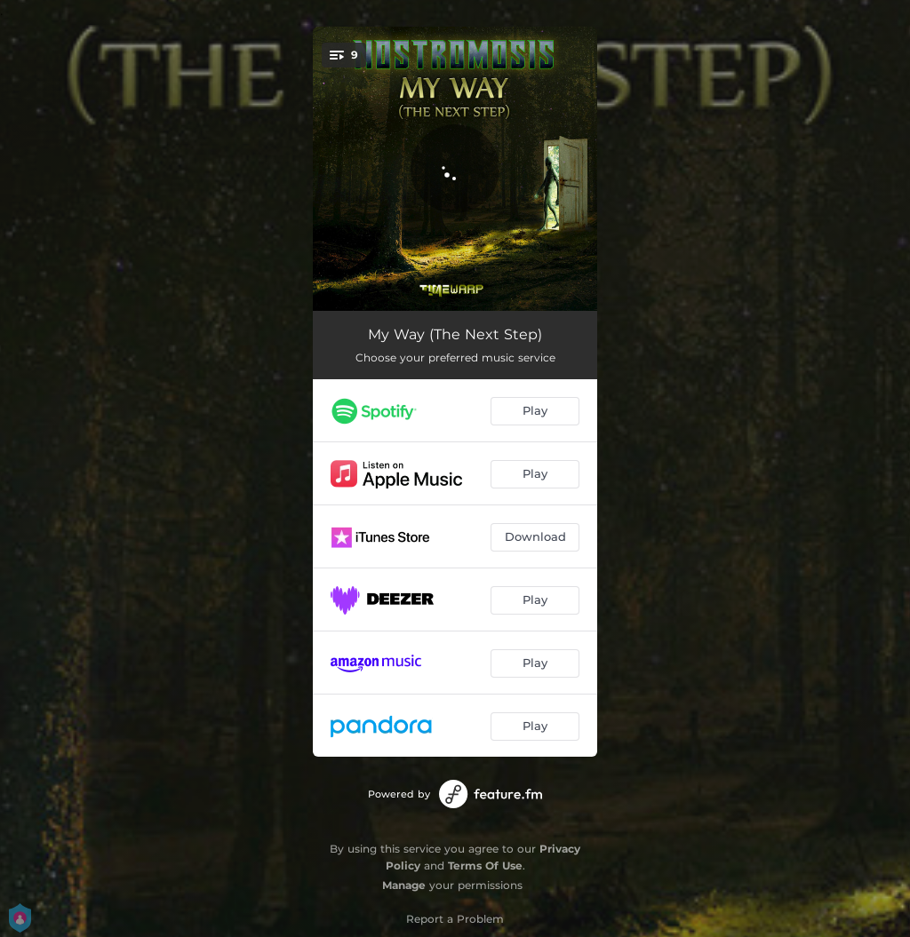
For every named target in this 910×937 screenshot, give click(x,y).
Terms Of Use (485, 865)
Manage (404, 885)
